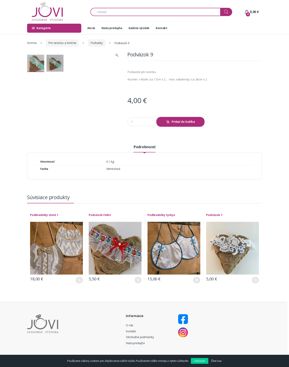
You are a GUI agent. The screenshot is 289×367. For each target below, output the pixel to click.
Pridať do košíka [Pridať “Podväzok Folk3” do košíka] (137, 280)
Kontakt (161, 28)
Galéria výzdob (138, 28)
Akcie (91, 28)
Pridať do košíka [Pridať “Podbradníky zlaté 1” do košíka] (79, 280)
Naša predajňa (112, 28)
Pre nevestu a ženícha (62, 43)
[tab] (144, 148)
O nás (129, 325)
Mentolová (113, 169)
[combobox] (155, 12)
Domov (32, 43)
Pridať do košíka (183, 122)
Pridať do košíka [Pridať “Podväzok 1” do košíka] (255, 280)
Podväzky (97, 43)
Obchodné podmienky (140, 337)
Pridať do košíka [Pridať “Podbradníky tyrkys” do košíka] (196, 280)
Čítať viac (216, 361)
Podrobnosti (144, 147)
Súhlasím (199, 361)
